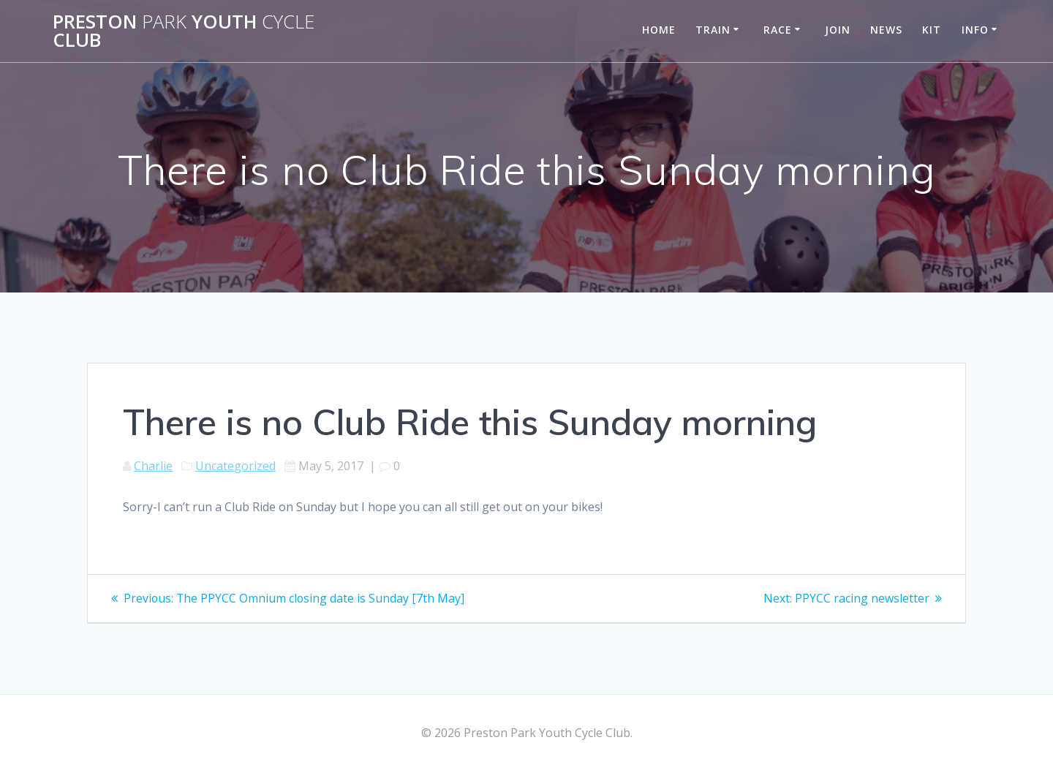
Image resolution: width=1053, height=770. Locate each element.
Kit (931, 30)
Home (659, 30)
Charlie (153, 466)
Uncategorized (235, 466)
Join (837, 30)
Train (713, 30)
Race (777, 30)
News (886, 30)
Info (975, 30)
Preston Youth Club (183, 31)
